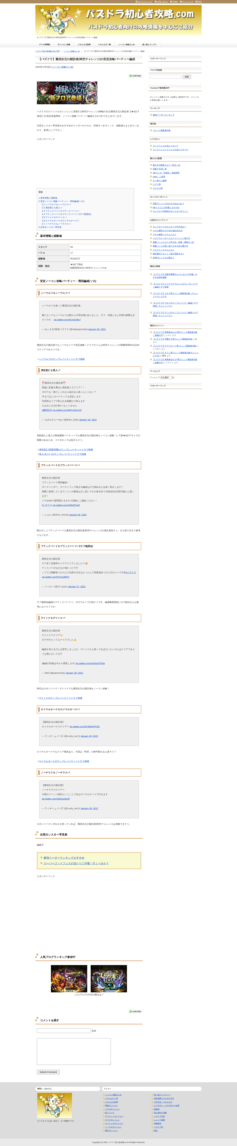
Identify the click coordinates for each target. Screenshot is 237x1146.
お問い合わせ (162, 2)
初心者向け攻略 (160, 1113)
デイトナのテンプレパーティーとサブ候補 (60, 698)
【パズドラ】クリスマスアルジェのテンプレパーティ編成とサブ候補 (175, 285)
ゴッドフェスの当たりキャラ (165, 146)
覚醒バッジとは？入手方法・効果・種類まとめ (173, 242)
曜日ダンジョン (111, 1130)
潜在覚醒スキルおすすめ (164, 1098)
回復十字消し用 (160, 169)
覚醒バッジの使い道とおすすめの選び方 (170, 246)
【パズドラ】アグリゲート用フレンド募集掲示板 (174, 346)
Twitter (175, 2)
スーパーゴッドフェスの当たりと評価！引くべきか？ (76, 863)
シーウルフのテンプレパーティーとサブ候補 (61, 359)
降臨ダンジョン (111, 1105)
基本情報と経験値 (48, 198)
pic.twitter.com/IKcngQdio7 (67, 319)
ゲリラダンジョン (112, 1120)
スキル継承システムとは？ (164, 234)
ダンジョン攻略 (64, 44)
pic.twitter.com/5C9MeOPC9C (85, 726)
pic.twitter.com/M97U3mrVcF (67, 410)
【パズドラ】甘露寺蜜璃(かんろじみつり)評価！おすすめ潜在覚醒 (175, 276)
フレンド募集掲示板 (161, 130)
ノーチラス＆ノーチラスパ (56, 224)
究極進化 (157, 1123)
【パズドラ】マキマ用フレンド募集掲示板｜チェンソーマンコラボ (175, 295)
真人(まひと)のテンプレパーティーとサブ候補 (62, 454)
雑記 (156, 1130)
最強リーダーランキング (163, 115)
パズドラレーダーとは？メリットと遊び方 (171, 238)
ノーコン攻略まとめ (126, 44)
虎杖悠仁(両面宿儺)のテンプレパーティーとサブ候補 (66, 449)
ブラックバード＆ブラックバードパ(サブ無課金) (66, 214)
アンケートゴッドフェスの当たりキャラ (170, 149)
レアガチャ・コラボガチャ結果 (166, 1105)
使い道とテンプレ (149, 44)
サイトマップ (187, 2)
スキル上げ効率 (84, 44)
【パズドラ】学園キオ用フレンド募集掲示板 (172, 339)
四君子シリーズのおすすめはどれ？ (168, 203)
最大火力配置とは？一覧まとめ (166, 165)
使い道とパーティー (162, 1095)
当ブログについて (145, 2)
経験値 (156, 1109)
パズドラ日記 (159, 1116)
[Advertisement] (89, 162)
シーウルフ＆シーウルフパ (56, 204)
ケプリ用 (157, 184)
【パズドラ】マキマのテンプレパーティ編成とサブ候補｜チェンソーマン (175, 304)
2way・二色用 (159, 176)
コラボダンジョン (112, 1109)
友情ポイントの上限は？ (163, 258)
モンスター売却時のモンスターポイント (170, 211)
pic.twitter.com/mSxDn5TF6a (90, 663)
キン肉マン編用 (160, 180)
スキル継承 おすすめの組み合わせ (168, 230)
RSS (200, 2)
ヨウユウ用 (158, 188)
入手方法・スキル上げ (163, 1102)
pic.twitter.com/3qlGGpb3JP (56, 798)
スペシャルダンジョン (114, 1123)
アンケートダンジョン (114, 1116)
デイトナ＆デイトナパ (54, 217)
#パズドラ (47, 505)
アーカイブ (155, 377)
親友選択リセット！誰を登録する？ (168, 254)
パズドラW (158, 1127)
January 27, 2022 (77, 586)
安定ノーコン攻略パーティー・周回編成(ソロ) (61, 201)
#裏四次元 (47, 410)
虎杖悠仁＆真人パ (52, 207)
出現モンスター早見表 (50, 227)
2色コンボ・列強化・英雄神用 (166, 173)
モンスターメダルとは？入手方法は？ (169, 227)
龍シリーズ (109, 1113)
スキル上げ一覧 (104, 44)
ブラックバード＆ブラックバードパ (60, 211)
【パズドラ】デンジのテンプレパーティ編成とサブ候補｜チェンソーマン (175, 314)
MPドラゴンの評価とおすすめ (166, 207)
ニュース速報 (159, 1120)
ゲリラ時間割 (44, 44)
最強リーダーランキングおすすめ (64, 857)
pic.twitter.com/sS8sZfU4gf (66, 505)
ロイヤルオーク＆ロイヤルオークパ (60, 220)
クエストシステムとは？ (163, 250)
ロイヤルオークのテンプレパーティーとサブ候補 (64, 761)
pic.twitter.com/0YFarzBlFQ (55, 577)
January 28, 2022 (97, 329)
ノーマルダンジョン (113, 1127)
